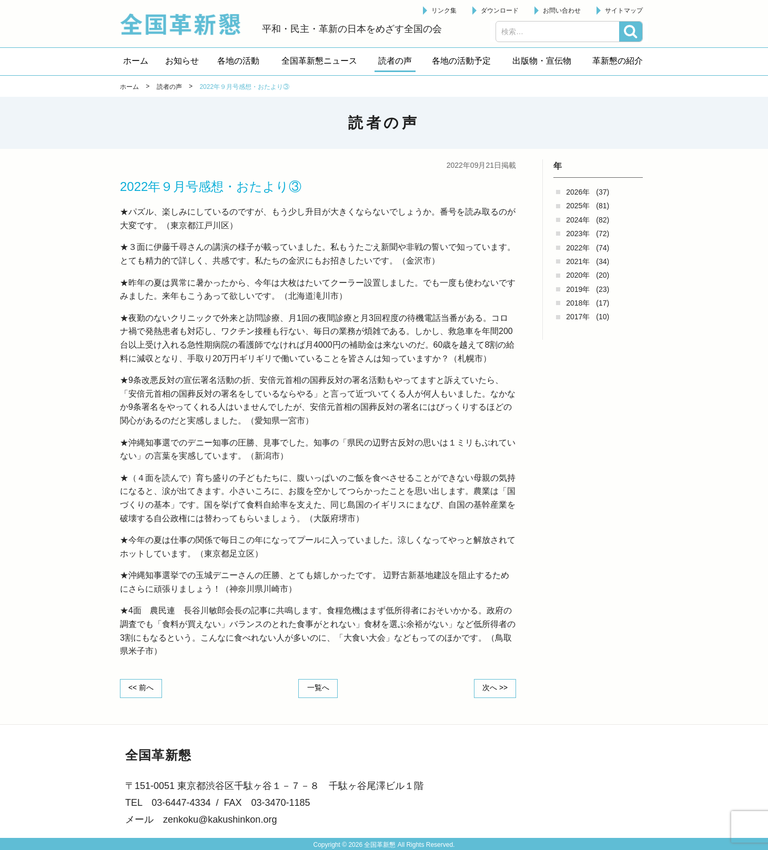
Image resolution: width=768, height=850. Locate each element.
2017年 (578, 316)
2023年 (578, 233)
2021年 (578, 261)
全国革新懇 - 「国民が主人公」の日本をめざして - (185, 24)
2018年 (578, 303)
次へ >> (494, 688)
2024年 (578, 220)
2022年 (578, 248)
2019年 (578, 289)
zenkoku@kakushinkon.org (220, 819)
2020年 (578, 275)
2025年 (578, 205)
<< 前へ (141, 688)
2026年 (578, 192)
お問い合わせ (562, 10)
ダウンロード (500, 10)
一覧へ (318, 688)
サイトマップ (624, 10)
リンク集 (444, 10)
